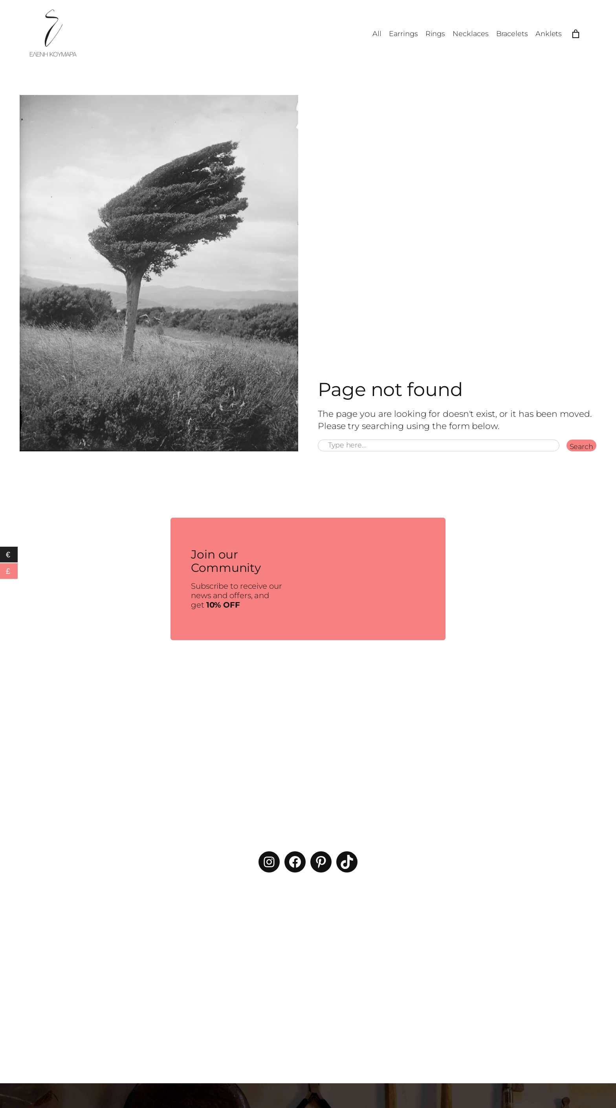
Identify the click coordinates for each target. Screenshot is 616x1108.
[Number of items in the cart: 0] (576, 34)
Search (581, 446)
